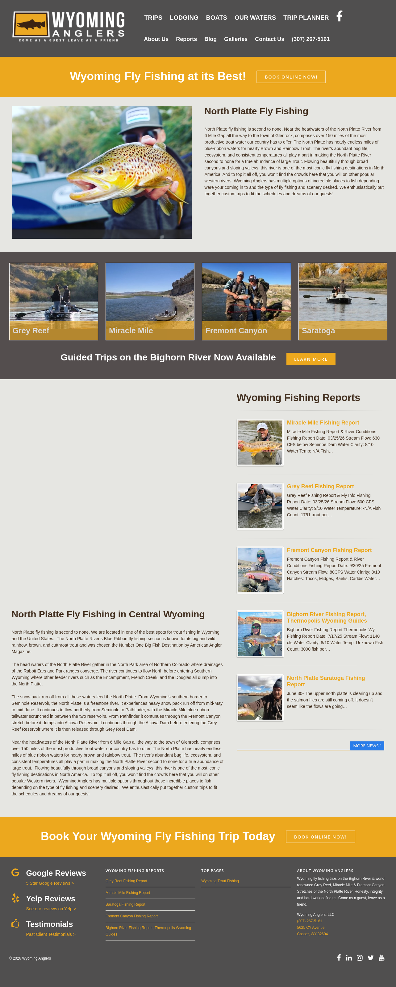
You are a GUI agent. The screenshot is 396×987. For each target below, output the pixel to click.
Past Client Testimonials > (51, 934)
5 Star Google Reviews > (50, 883)
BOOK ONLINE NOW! (291, 77)
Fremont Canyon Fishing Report (132, 916)
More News (367, 746)
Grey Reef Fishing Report (126, 881)
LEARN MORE (311, 359)
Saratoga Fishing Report (125, 904)
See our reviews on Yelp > (51, 908)
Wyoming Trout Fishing (220, 881)
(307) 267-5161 (309, 921)
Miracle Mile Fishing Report (128, 893)
